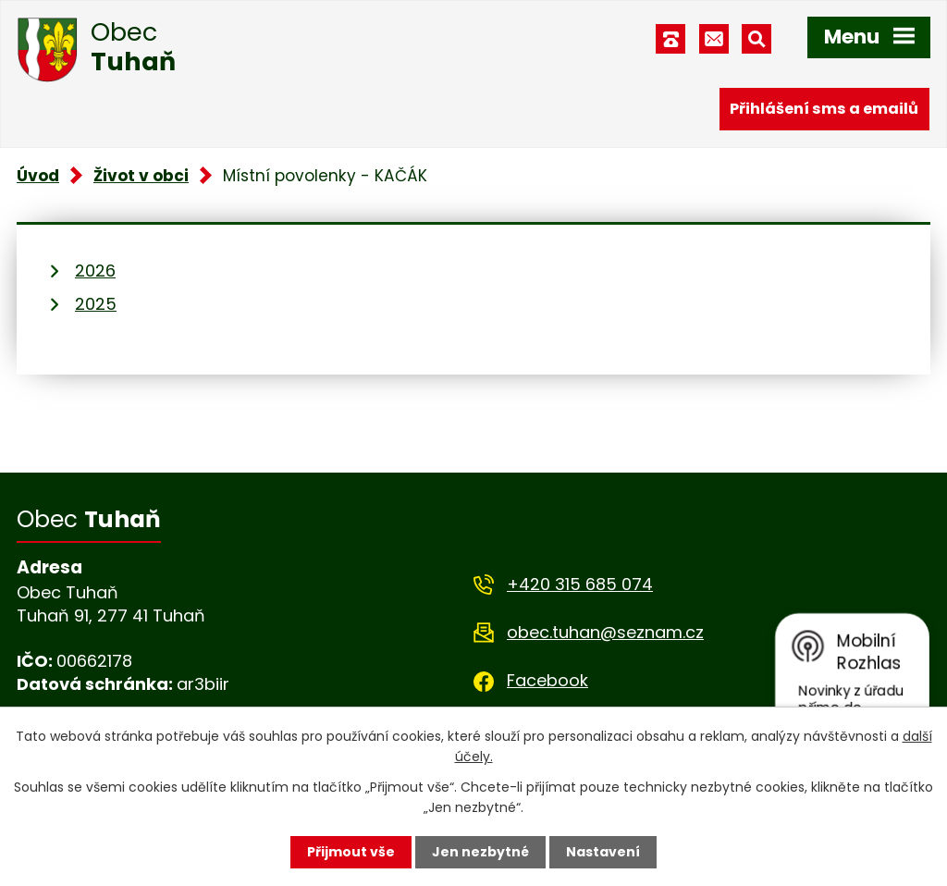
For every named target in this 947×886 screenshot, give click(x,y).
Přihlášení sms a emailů (824, 108)
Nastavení (603, 852)
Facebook (547, 680)
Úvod (38, 176)
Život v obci (141, 176)
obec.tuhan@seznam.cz (605, 632)
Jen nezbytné (480, 852)
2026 (95, 270)
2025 (96, 303)
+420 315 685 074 (580, 584)
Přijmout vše (351, 852)
